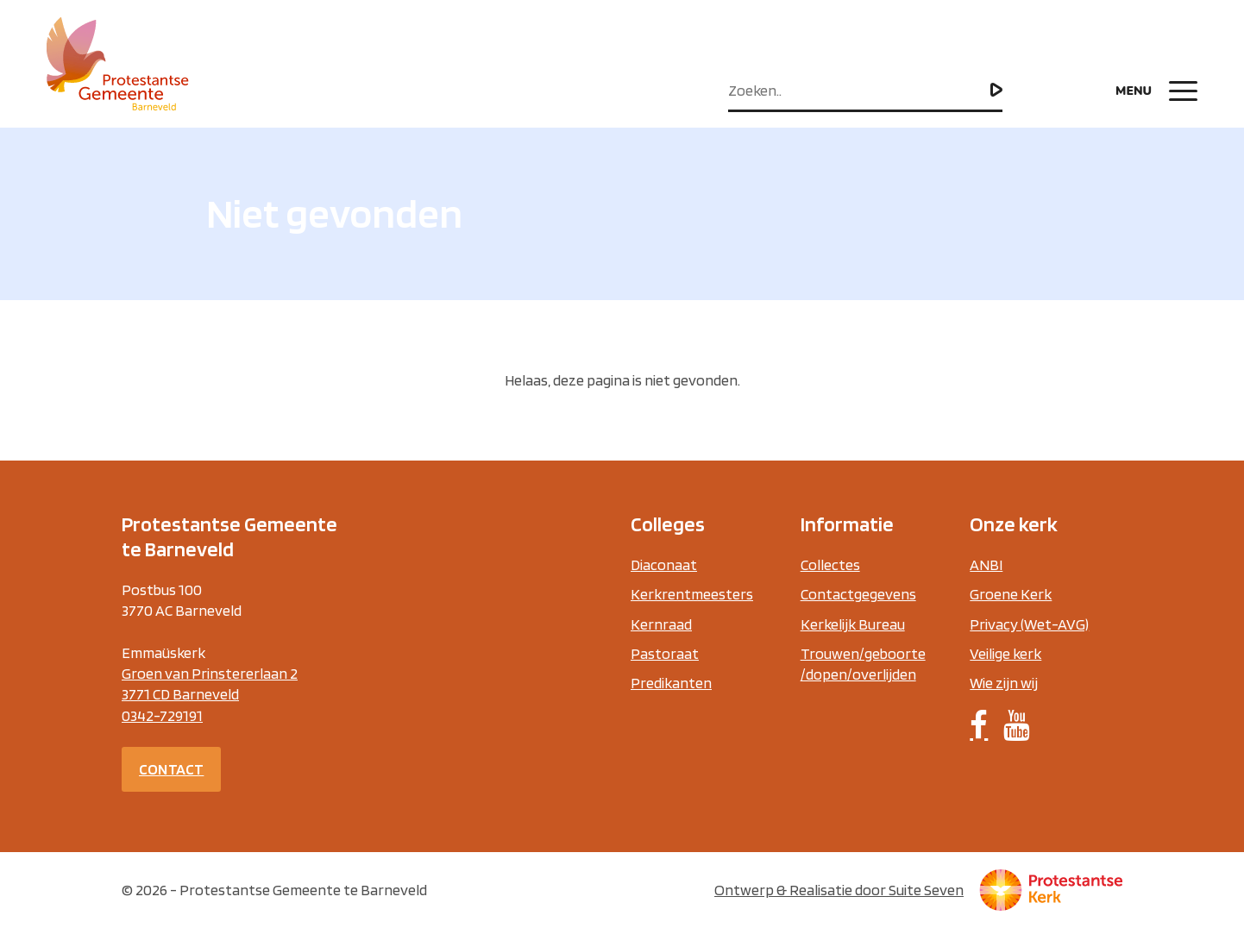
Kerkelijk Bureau (853, 624)
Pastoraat (665, 653)
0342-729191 (162, 715)
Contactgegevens (858, 594)
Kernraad (661, 624)
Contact (171, 769)
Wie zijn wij (1004, 683)
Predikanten (671, 683)
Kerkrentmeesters (692, 594)
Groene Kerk (1011, 594)
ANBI (986, 564)
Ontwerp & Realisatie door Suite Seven (839, 890)
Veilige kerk (1005, 653)
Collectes (830, 564)
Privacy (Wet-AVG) (1029, 624)
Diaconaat (664, 564)
